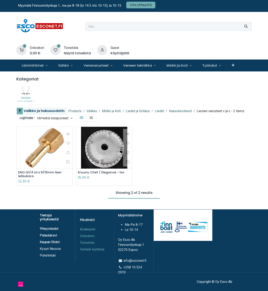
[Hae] (246, 26)
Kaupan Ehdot (50, 242)
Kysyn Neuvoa (50, 249)
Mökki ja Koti (111, 111)
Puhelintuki (48, 255)
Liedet (159, 111)
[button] (54, 118)
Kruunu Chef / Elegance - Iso (102, 172)
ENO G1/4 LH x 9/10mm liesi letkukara (40, 174)
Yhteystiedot (49, 229)
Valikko (91, 111)
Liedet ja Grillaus (138, 111)
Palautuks (47, 235)
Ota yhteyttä (141, 5)
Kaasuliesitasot (180, 111)
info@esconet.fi (134, 261)
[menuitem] (34, 65)
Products (75, 111)
